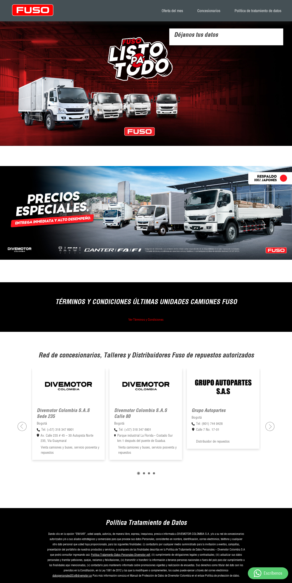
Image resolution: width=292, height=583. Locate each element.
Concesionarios (208, 10)
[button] (138, 473)
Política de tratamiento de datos (258, 10)
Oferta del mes (172, 10)
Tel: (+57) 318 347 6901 (57, 429)
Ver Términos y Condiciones (146, 319)
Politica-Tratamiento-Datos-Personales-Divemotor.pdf (120, 554)
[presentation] (22, 426)
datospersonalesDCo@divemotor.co (72, 575)
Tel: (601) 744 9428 (209, 423)
